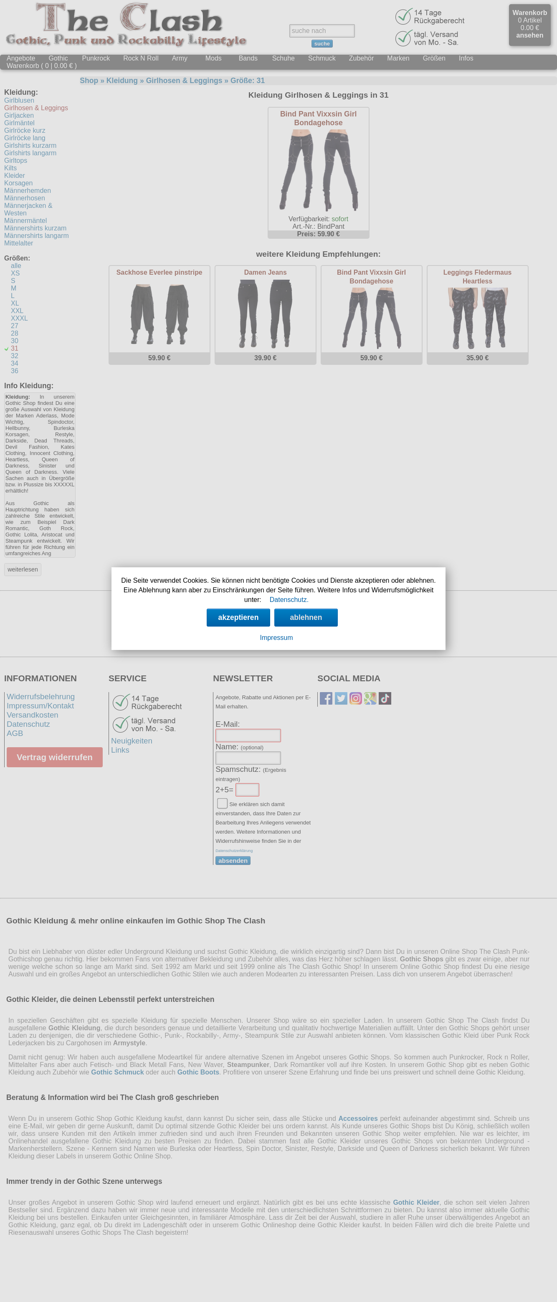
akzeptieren (238, 617)
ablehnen (306, 617)
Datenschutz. (289, 599)
